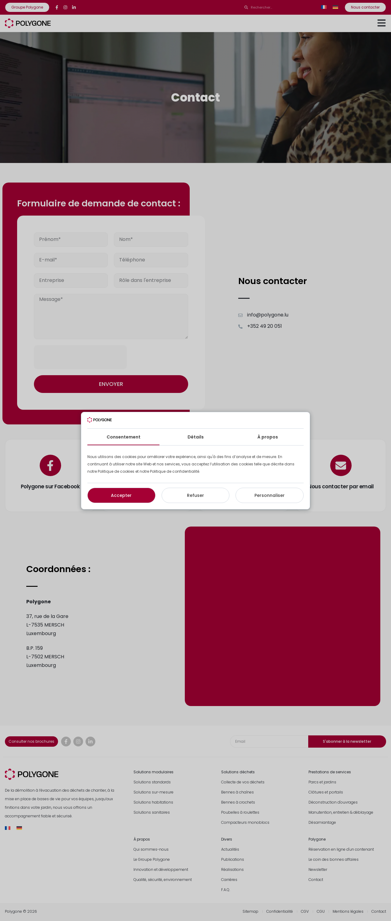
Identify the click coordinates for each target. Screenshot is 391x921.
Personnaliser (269, 495)
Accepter (121, 495)
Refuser (195, 495)
